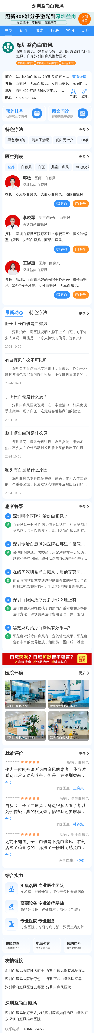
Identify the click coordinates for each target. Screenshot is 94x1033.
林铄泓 (78, 824)
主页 (8, 30)
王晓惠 (78, 788)
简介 (24, 30)
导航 (73, 95)
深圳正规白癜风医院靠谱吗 (67, 979)
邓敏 (80, 860)
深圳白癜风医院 (58, 987)
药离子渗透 (40, 140)
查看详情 (79, 77)
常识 (70, 30)
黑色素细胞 (16, 140)
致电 (85, 95)
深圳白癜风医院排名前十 (24, 971)
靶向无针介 (64, 140)
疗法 (55, 30)
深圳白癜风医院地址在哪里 (67, 971)
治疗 (86, 30)
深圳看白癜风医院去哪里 (24, 987)
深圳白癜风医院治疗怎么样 (26, 979)
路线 (39, 30)
